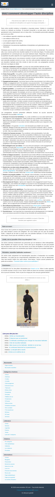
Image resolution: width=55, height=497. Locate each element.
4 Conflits (7, 381)
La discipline (14, 349)
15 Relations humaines (10, 405)
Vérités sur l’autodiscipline (16, 336)
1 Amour (7, 374)
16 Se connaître (8, 407)
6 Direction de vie (9, 385)
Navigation (7, 459)
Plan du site (7, 473)
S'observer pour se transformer (18, 338)
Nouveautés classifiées (10, 367)
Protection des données (11, 470)
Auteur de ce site (9, 466)
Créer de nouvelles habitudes (17, 343)
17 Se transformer (9, 410)
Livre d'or (7, 468)
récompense (21, 185)
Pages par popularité (10, 477)
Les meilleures (8, 448)
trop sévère (19, 147)
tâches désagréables (9, 170)
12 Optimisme (8, 399)
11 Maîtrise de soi (9, 396)
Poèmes (7, 430)
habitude (19, 114)
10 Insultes (7, 394)
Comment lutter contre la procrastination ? (26, 261)
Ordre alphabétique (9, 443)
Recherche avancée (10, 464)
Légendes (7, 428)
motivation (22, 126)
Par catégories (8, 441)
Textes (6, 432)
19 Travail (7, 414)
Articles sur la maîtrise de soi (16, 352)
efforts (49, 202)
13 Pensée (7, 401)
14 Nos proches (8, 403)
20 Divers (7, 416)
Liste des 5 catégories (10, 434)
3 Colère (7, 379)
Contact (7, 457)
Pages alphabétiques (10, 475)
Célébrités (7, 446)
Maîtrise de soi (17, 9)
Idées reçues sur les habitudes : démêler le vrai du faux (25, 345)
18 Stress (7, 412)
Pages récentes (9, 365)
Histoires (7, 425)
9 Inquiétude (8, 392)
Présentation (8, 461)
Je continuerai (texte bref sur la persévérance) (22, 347)
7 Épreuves (7, 387)
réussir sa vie (35, 268)
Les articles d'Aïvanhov (10, 479)
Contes (6, 423)
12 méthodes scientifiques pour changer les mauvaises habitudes (28, 340)
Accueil (12, 9)
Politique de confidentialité (24, 490)
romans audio (30, 172)
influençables (37, 205)
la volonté (22, 349)
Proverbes (7, 450)
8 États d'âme (8, 390)
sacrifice (39, 200)
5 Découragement (9, 383)
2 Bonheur (7, 376)
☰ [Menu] (52, 4)
